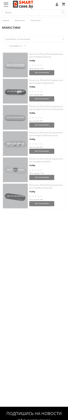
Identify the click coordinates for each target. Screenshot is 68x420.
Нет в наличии (42, 72)
